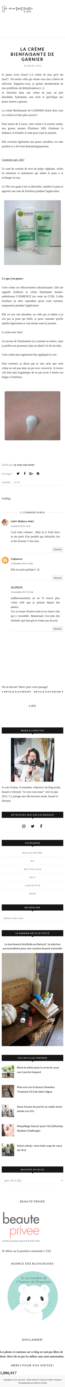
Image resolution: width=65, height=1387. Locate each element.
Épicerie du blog (40, 1383)
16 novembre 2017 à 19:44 (22, 592)
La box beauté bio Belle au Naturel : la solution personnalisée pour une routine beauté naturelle (32, 946)
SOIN (17, 482)
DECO (32, 877)
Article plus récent (17, 692)
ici (41, 88)
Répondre (58, 549)
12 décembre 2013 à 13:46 (22, 563)
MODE (32, 893)
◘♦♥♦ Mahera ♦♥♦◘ (22, 521)
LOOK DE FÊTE (32, 885)
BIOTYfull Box (32, 869)
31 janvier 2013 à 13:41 (21, 526)
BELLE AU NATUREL (32, 853)
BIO (32, 861)
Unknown (16, 558)
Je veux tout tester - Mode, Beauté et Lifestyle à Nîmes (32, 1380)
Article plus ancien (47, 692)
